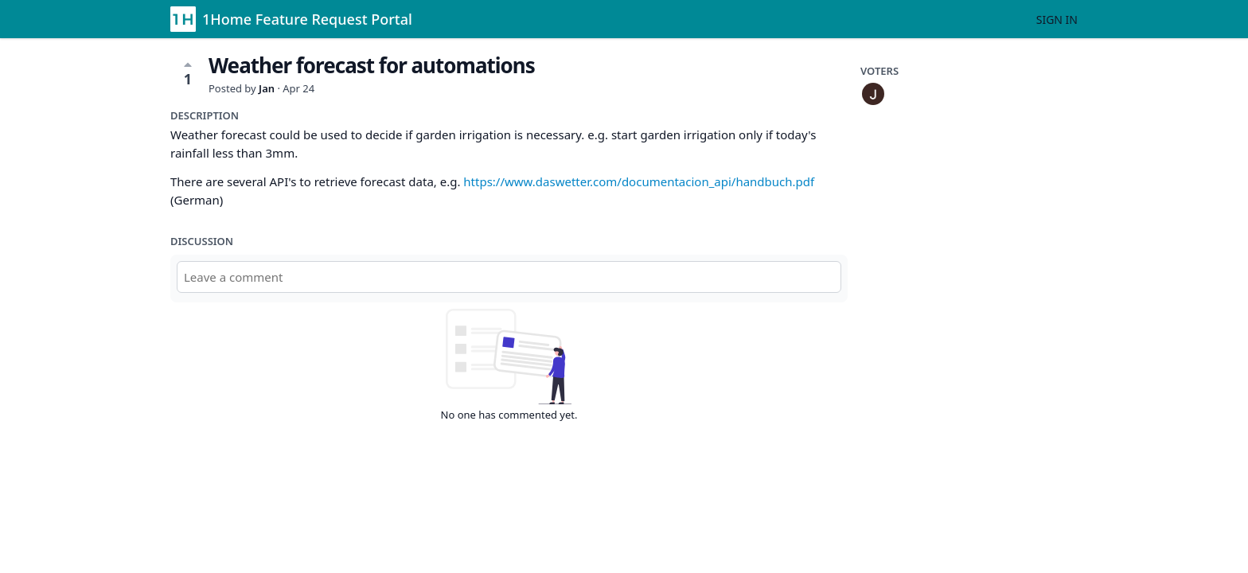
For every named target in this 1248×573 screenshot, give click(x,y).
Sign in (1057, 19)
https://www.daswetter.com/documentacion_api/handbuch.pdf (638, 181)
